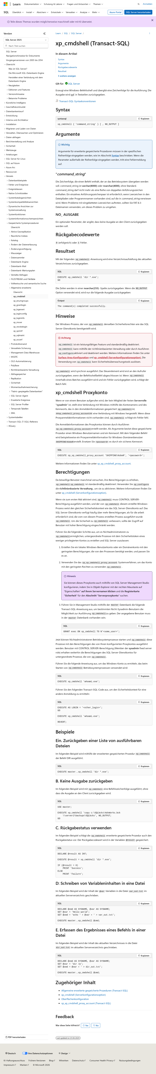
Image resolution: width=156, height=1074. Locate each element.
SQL (66, 33)
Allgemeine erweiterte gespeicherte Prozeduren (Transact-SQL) (94, 990)
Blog (51, 1060)
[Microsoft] (6, 4)
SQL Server (76, 33)
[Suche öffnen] (139, 4)
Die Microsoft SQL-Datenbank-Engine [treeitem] (26, 73)
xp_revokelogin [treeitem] (20, 326)
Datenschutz (78, 1060)
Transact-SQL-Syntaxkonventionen (77, 101)
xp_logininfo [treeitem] (19, 318)
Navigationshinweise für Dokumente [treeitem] (23, 55)
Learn (58, 33)
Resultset (62, 71)
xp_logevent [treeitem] (19, 309)
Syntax (61, 59)
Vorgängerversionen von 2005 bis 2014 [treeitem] (24, 60)
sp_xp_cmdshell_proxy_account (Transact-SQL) (86, 1003)
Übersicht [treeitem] (15, 227)
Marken (23, 1064)
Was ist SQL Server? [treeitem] (18, 68)
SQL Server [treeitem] (11, 51)
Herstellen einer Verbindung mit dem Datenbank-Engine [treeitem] (26, 79)
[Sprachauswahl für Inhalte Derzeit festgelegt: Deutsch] (11, 1053)
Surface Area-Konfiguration (73, 357)
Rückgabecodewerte (67, 67)
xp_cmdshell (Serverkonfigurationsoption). (117, 357)
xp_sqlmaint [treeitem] (18, 335)
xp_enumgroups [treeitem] (20, 300)
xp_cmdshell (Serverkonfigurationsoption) (84, 492)
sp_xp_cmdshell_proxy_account (114, 463)
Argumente (63, 63)
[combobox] (26, 39)
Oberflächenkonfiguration (75, 999)
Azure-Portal (115, 12)
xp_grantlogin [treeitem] (19, 305)
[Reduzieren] (44, 33)
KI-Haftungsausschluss (14, 1060)
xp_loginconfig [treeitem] (20, 313)
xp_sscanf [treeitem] (17, 339)
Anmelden (147, 3)
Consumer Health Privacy (101, 1060)
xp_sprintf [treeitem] (17, 330)
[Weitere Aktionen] (149, 33)
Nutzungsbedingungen (129, 1060)
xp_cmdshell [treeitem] (19, 296)
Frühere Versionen (36, 1060)
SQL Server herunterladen (138, 12)
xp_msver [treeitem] (17, 322)
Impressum (9, 1064)
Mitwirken (63, 1060)
